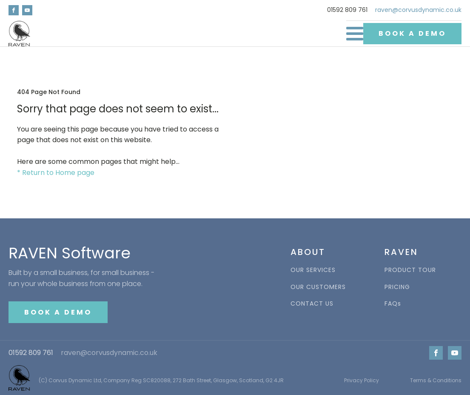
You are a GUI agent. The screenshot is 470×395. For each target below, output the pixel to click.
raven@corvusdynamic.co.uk (418, 10)
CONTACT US (312, 304)
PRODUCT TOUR (410, 270)
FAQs (393, 304)
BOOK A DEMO (412, 33)
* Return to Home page (55, 172)
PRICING (397, 287)
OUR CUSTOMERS (318, 287)
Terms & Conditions (435, 380)
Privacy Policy (361, 380)
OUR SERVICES (313, 270)
